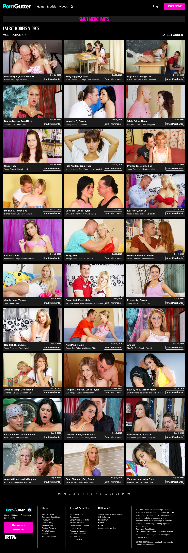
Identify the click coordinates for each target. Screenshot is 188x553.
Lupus (84, 76)
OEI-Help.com (104, 517)
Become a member (18, 527)
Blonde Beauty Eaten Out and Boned (19, 214)
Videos (63, 6)
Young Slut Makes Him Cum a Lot (141, 169)
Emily (68, 255)
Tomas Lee (21, 210)
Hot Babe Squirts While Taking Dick (141, 438)
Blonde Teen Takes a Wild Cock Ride (81, 348)
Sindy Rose (10, 166)
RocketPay (103, 520)
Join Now (174, 6)
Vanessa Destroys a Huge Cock (140, 482)
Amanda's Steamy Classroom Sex (18, 393)
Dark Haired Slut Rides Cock (16, 438)
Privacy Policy (47, 520)
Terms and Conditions (51, 517)
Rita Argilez (72, 166)
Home (40, 6)
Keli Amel (132, 210)
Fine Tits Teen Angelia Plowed (139, 348)
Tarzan (82, 121)
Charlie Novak (26, 76)
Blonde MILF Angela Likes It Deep (18, 482)
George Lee (145, 76)
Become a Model (49, 536)
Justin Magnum (28, 479)
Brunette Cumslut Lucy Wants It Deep (81, 214)
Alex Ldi (142, 210)
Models (51, 6)
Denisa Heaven (135, 255)
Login (156, 6)
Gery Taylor (88, 479)
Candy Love (10, 300)
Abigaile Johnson (75, 389)
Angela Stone (11, 479)
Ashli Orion (133, 434)
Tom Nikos (26, 121)
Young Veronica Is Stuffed (76, 124)
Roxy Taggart (73, 76)
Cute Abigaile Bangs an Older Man (80, 393)
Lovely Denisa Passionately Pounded (142, 259)
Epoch (101, 522)
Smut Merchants (51, 79)
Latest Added (172, 34)
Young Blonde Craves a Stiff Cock (79, 259)
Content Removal (49, 528)
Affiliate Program (48, 531)
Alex (74, 255)
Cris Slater (146, 434)
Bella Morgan (11, 76)
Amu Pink (71, 345)
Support (45, 534)
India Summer (11, 434)
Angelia (131, 345)
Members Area (48, 514)
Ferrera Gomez (12, 255)
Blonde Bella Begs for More (15, 80)
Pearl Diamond (73, 479)
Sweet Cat (71, 300)
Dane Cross (88, 434)
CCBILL (101, 525)
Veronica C (71, 121)
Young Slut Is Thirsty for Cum (139, 303)
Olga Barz (132, 76)
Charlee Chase (73, 434)
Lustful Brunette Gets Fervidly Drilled (81, 438)
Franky (80, 345)
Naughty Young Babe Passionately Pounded (84, 169)
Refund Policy (47, 525)
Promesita (132, 166)
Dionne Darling (12, 121)
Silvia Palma (133, 121)
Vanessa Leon (134, 479)
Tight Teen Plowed (11, 303)
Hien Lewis (20, 345)
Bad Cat (8, 345)
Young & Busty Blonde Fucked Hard (141, 214)
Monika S (9, 210)
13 (111, 493)
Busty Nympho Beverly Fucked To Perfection (145, 393)
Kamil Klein (84, 300)
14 (117, 493)
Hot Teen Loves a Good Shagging (141, 124)
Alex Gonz (148, 479)
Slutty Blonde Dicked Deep (15, 124)
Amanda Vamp (12, 389)
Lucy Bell (70, 210)
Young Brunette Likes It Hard (16, 169)
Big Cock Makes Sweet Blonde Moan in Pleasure (86, 303)
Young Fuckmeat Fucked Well (16, 348)
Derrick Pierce (148, 389)
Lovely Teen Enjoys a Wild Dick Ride (19, 259)
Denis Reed (85, 166)
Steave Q (149, 255)
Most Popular (14, 34)
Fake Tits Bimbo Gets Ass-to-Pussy (80, 482)
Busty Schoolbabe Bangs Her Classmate (82, 80)
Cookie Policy (47, 522)
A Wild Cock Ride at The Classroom (141, 80)
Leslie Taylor (83, 210)
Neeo (144, 121)
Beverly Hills (133, 389)
